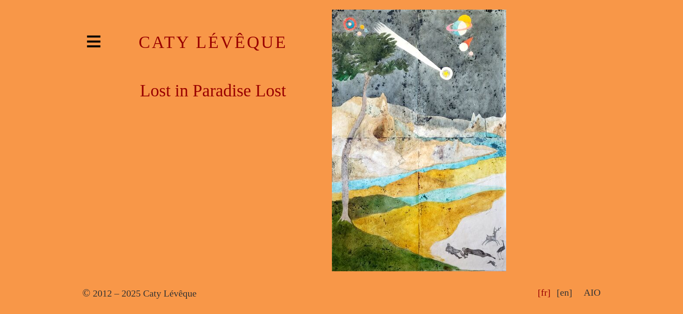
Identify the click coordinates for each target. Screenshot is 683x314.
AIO (592, 292)
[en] (564, 292)
